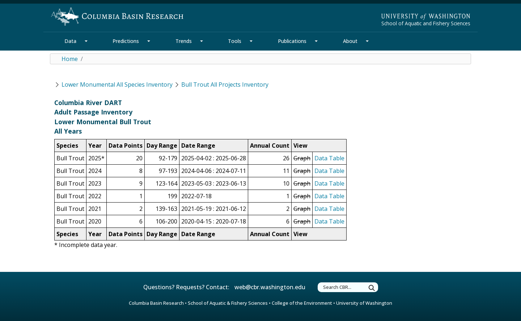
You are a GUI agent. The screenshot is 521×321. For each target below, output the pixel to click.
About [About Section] (350, 41)
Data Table (329, 158)
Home (70, 59)
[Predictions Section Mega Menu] (148, 41)
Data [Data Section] (70, 41)
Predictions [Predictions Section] (126, 41)
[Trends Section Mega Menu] (201, 41)
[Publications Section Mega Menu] (316, 41)
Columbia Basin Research (156, 303)
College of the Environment (302, 303)
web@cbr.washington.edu (269, 287)
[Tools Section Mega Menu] (251, 41)
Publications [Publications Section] (292, 41)
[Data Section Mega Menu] (86, 41)
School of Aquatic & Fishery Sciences (228, 303)
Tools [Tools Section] (234, 41)
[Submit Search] (372, 288)
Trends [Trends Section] (183, 41)
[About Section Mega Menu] (367, 41)
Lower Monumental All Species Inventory (117, 84)
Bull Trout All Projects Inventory (224, 84)
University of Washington (364, 303)
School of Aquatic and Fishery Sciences (425, 23)
